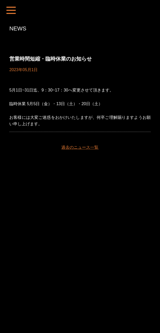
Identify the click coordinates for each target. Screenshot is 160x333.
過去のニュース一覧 (79, 147)
